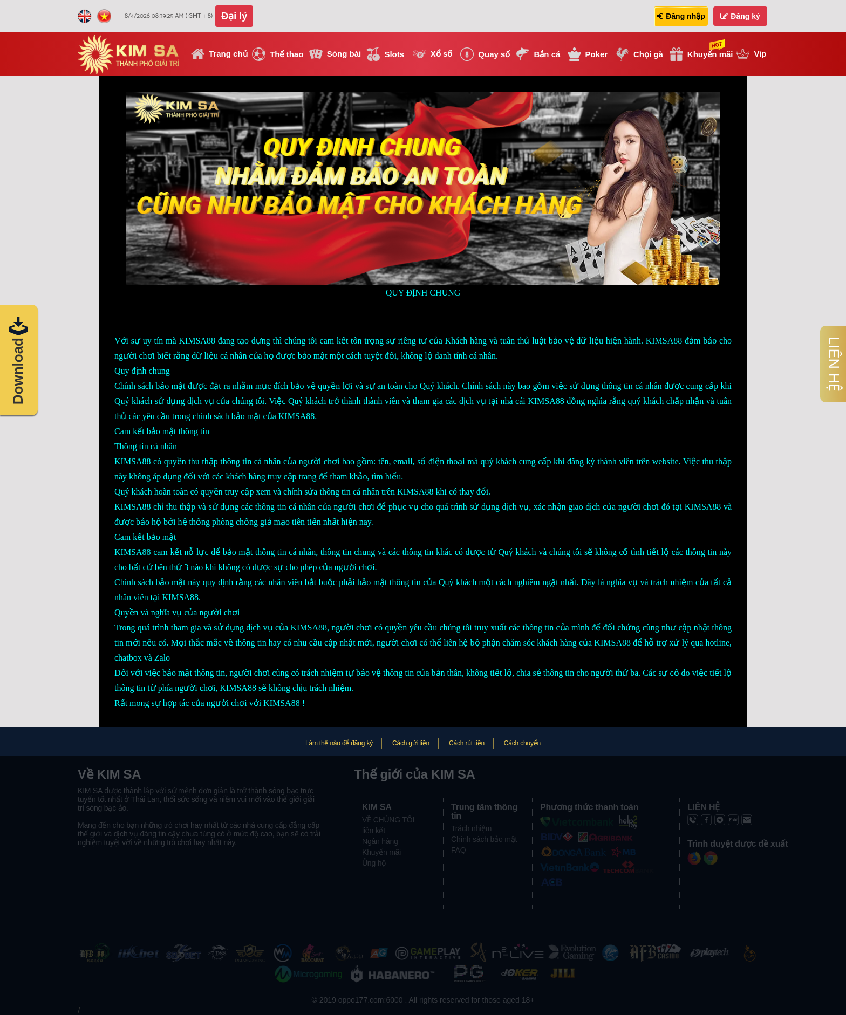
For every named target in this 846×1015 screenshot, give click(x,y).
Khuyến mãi (381, 852)
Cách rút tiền (467, 743)
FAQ (458, 850)
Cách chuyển (522, 743)
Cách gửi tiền (410, 743)
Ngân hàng (380, 841)
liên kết (373, 830)
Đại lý (234, 16)
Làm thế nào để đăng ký (339, 743)
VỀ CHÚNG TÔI (388, 819)
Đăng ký (740, 16)
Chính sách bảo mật (484, 839)
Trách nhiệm (471, 828)
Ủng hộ (374, 863)
